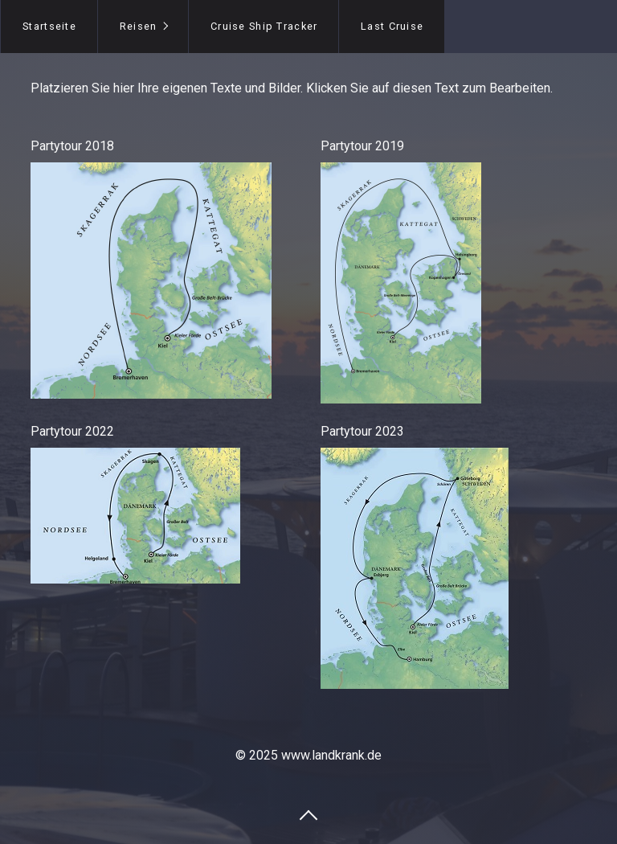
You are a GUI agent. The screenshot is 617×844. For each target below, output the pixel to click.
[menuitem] (49, 26)
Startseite (49, 26)
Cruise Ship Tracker (263, 26)
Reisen (138, 26)
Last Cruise (392, 26)
